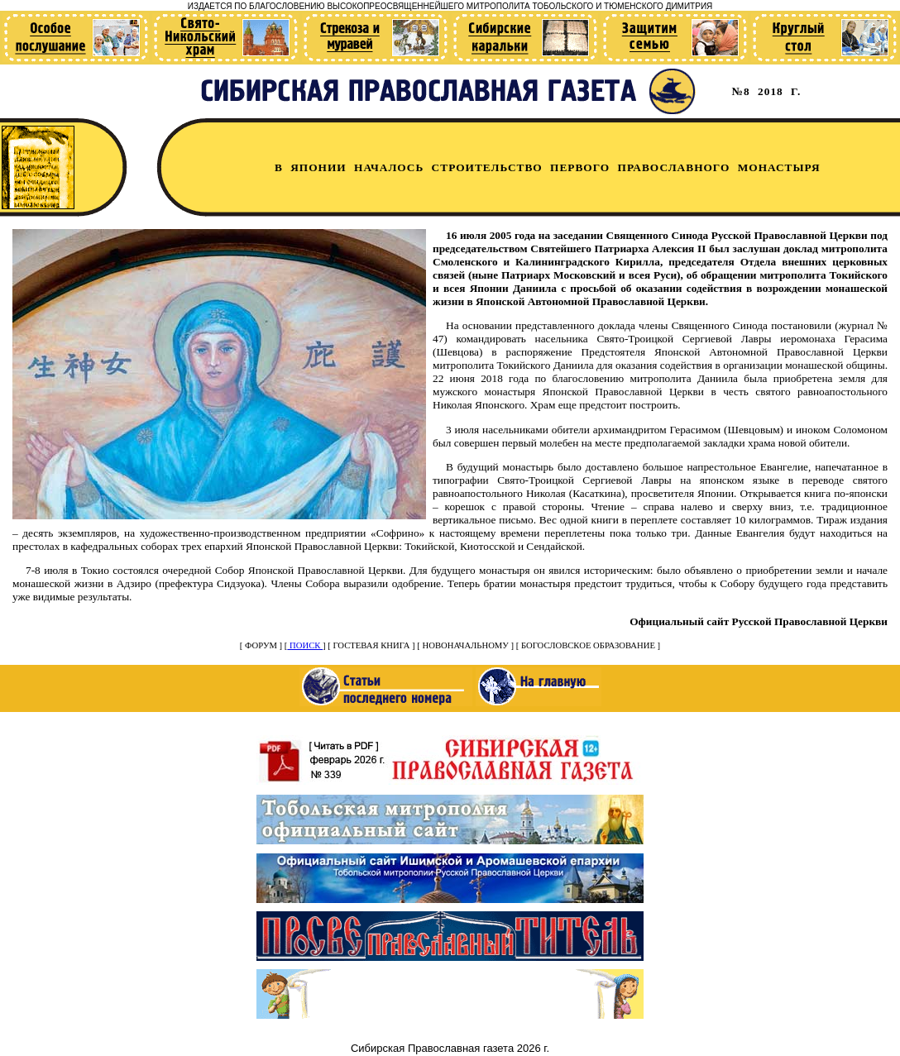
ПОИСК (305, 645)
